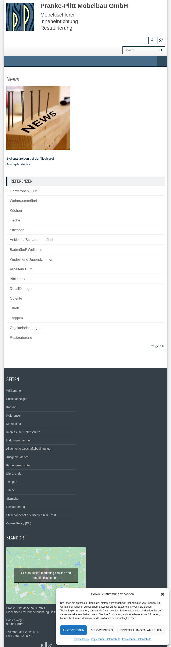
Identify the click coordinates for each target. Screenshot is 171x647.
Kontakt (11, 407)
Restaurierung (21, 338)
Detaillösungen (21, 289)
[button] (162, 594)
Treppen (16, 318)
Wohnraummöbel (23, 201)
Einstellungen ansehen (141, 630)
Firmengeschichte (18, 465)
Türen (14, 308)
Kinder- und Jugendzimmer (31, 259)
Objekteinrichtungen (25, 328)
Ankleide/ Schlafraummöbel (31, 240)
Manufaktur (13, 424)
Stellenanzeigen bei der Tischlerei (30, 158)
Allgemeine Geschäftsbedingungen (29, 448)
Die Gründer (14, 473)
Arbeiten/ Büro (21, 269)
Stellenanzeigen (17, 399)
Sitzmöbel (17, 230)
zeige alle (158, 346)
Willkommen (14, 390)
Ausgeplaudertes (18, 164)
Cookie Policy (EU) (18, 523)
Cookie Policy (81, 639)
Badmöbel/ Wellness (26, 250)
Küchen (16, 211)
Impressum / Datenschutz (105, 639)
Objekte (16, 298)
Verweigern (102, 630)
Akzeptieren (74, 630)
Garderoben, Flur (23, 191)
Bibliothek (17, 279)
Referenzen (14, 415)
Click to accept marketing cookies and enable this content (46, 575)
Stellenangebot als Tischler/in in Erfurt (31, 515)
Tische (15, 220)
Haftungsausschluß (19, 440)
